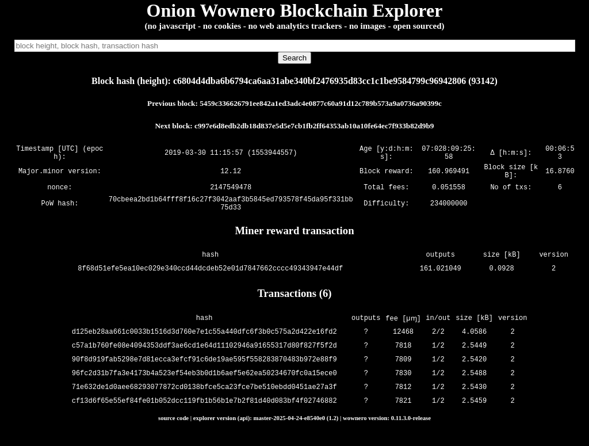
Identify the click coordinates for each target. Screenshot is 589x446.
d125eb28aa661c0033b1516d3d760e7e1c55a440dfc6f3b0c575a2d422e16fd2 (205, 342)
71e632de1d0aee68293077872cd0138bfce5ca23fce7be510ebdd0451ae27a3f (205, 397)
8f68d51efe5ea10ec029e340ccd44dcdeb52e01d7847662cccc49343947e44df (210, 279)
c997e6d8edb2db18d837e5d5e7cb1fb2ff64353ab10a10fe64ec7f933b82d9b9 (314, 125)
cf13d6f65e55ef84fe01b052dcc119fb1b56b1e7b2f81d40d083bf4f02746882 (205, 411)
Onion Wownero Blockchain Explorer (295, 10)
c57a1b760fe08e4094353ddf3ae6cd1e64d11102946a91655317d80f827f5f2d (205, 356)
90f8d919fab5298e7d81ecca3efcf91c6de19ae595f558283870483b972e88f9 (205, 370)
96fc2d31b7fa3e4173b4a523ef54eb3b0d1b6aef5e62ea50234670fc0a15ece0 (205, 383)
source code (173, 428)
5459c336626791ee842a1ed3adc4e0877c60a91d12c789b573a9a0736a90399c (321, 103)
